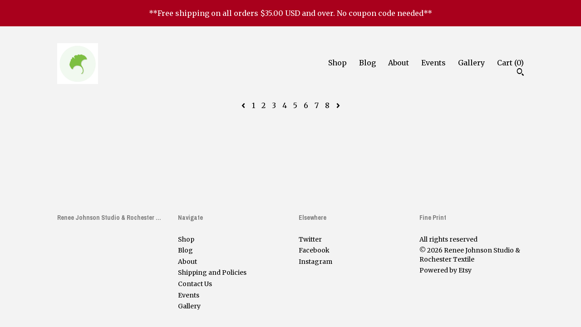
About (398, 62)
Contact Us (195, 284)
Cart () (510, 62)
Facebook (314, 250)
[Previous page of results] (244, 105)
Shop (337, 62)
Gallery (471, 62)
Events (433, 62)
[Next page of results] (338, 105)
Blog (367, 62)
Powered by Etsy (445, 270)
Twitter (310, 239)
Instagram (315, 262)
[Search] (520, 73)
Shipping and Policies (212, 272)
